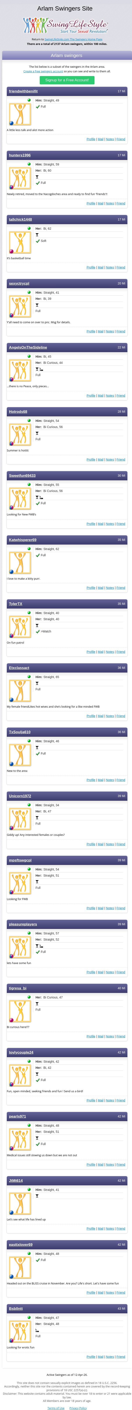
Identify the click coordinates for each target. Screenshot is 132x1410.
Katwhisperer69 (22, 540)
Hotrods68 (18, 412)
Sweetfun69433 (22, 476)
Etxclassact (19, 668)
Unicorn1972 (20, 796)
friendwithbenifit (23, 91)
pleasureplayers (23, 924)
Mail (100, 139)
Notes (110, 139)
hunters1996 (20, 155)
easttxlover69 (20, 1245)
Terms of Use (56, 1408)
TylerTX (15, 604)
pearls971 (17, 1116)
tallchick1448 (20, 219)
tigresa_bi (17, 988)
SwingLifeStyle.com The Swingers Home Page (74, 39)
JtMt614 (16, 1181)
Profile (91, 139)
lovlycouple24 (21, 1052)
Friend (120, 139)
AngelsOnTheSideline (28, 347)
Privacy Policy (78, 1408)
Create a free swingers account (43, 71)
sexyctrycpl (19, 283)
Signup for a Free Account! (67, 80)
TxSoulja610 (19, 732)
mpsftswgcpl (20, 860)
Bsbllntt (16, 1309)
